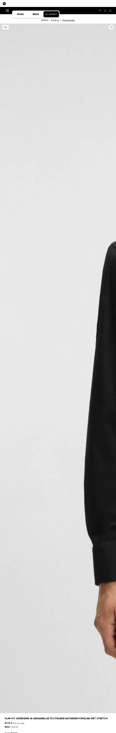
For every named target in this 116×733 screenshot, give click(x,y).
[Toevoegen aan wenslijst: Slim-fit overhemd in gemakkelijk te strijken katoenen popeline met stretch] (111, 27)
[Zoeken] (100, 10)
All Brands (51, 14)
